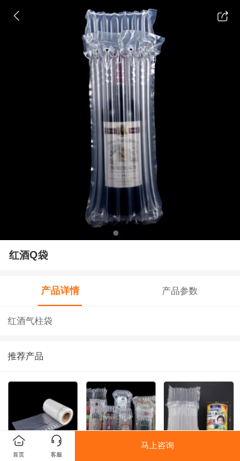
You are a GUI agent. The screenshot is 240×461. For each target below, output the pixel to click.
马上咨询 (157, 445)
